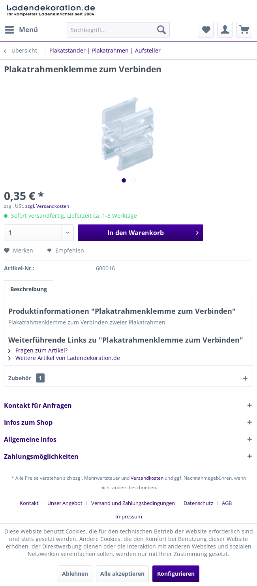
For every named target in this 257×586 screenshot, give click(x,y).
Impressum (128, 516)
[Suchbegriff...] (118, 30)
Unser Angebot (65, 503)
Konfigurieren (176, 573)
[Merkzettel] (206, 30)
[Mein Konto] (225, 30)
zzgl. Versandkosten (47, 206)
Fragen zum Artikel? (38, 350)
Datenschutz (198, 503)
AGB (227, 503)
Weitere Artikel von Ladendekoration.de (64, 358)
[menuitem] (21, 30)
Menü (21, 28)
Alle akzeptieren (122, 573)
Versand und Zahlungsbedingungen (133, 503)
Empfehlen (65, 250)
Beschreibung (28, 289)
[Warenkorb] (244, 30)
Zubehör (26, 378)
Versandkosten (147, 478)
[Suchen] (161, 30)
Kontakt (29, 503)
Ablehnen (75, 573)
